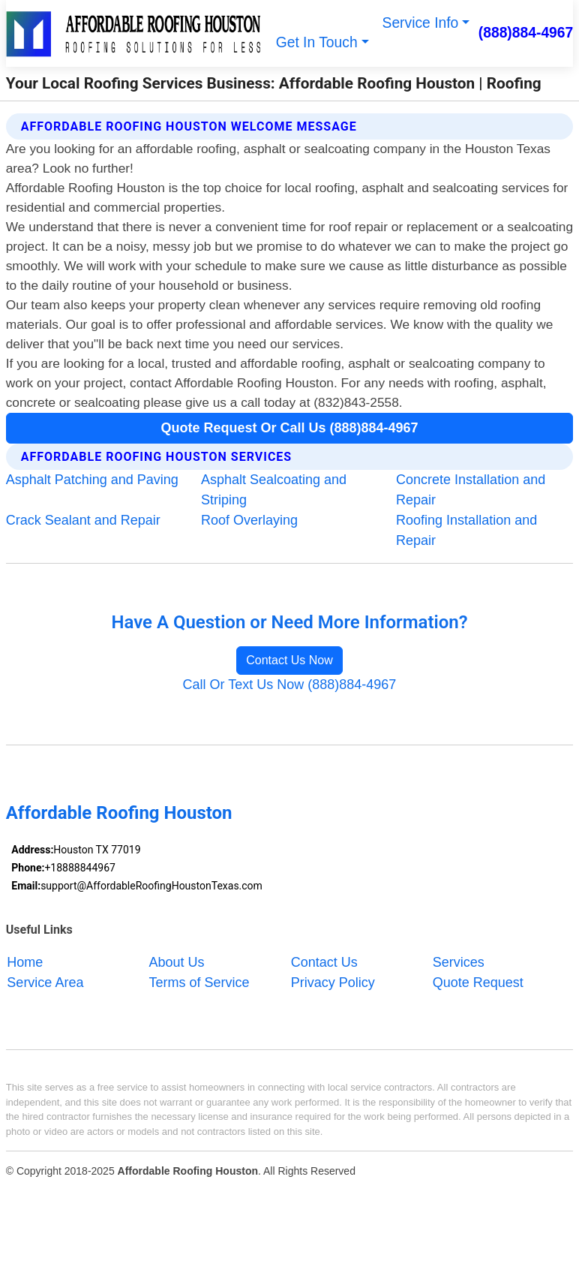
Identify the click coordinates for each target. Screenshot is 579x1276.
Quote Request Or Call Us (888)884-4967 (289, 427)
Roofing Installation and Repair (466, 530)
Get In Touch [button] (317, 42)
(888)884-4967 (526, 33)
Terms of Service (199, 981)
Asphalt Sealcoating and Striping (273, 489)
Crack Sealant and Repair (83, 520)
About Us (177, 961)
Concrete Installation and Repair (470, 489)
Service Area (45, 981)
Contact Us (324, 961)
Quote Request (478, 981)
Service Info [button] (420, 23)
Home (25, 961)
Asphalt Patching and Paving (92, 479)
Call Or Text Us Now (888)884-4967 (290, 684)
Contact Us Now (289, 660)
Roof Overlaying (249, 520)
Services (458, 961)
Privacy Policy (333, 981)
